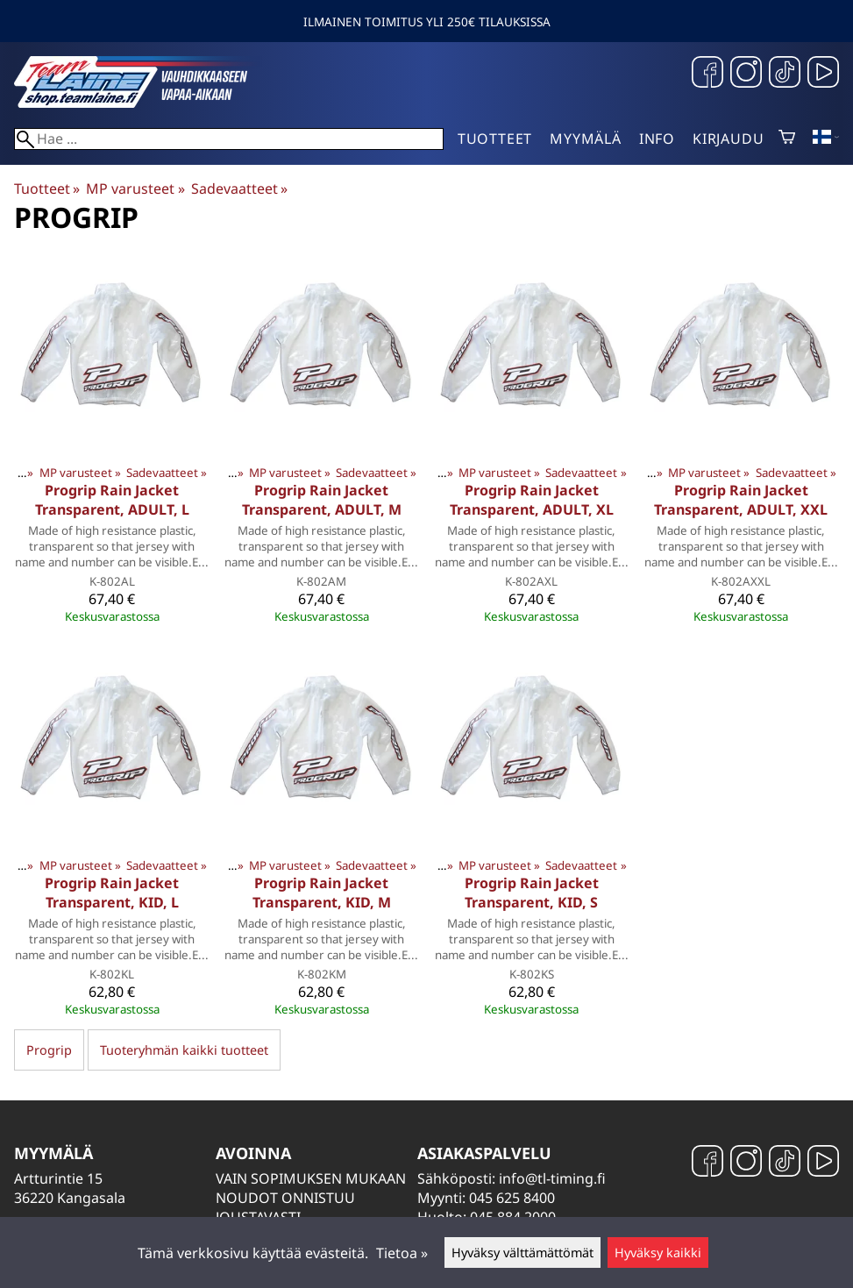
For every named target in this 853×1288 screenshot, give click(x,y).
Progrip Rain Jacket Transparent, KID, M (321, 892)
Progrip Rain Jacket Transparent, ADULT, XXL (741, 499)
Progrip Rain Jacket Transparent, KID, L (112, 892)
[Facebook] (707, 74)
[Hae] (229, 139)
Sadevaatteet (239, 188)
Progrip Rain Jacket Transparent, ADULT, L (112, 499)
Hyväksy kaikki (658, 1252)
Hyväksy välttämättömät (522, 1252)
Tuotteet (495, 138)
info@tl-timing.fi (552, 1178)
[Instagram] (746, 74)
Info (657, 138)
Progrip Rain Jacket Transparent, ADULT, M (322, 499)
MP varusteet (135, 188)
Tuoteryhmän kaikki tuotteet (184, 1050)
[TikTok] (784, 74)
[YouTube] (823, 74)
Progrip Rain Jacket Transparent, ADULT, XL (532, 499)
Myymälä (586, 138)
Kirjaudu (728, 138)
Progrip (49, 1050)
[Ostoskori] (786, 138)
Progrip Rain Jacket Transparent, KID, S (532, 892)
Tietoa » (402, 1253)
